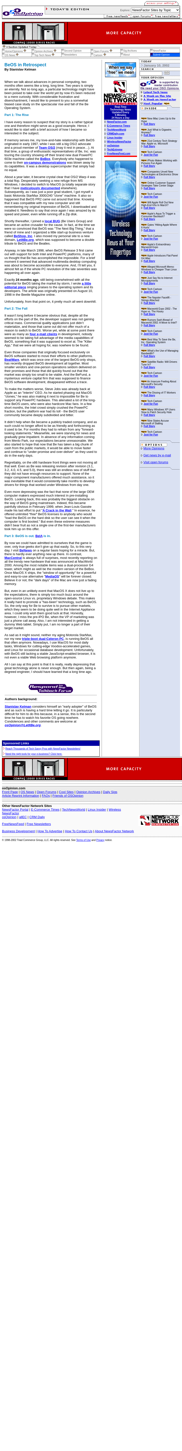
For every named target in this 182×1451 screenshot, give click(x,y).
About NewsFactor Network (114, 831)
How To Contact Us (78, 831)
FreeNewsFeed (13, 824)
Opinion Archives (88, 792)
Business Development (18, 831)
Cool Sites (66, 792)
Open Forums (46, 792)
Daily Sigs (110, 792)
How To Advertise (50, 831)
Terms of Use (83, 840)
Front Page (10, 792)
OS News (27, 792)
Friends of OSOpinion (67, 796)
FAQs (46, 796)
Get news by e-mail (157, 455)
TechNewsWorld (73, 809)
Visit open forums (155, 462)
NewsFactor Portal (15, 809)
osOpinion (9, 817)
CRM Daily (37, 817)
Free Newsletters (38, 824)
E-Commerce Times (45, 809)
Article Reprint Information (20, 796)
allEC (23, 817)
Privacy (100, 840)
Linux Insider (97, 809)
